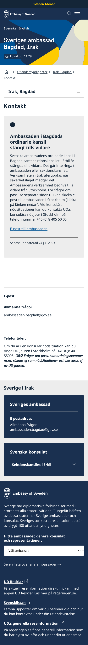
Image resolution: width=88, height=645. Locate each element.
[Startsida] (8, 72)
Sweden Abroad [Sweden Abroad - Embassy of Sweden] (44, 4)
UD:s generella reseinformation (31, 623)
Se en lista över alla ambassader (30, 564)
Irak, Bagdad (62, 72)
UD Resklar (13, 581)
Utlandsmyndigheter (32, 72)
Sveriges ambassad (29, 43)
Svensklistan (15, 602)
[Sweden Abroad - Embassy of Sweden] (23, 14)
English (24, 28)
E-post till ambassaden (28, 228)
